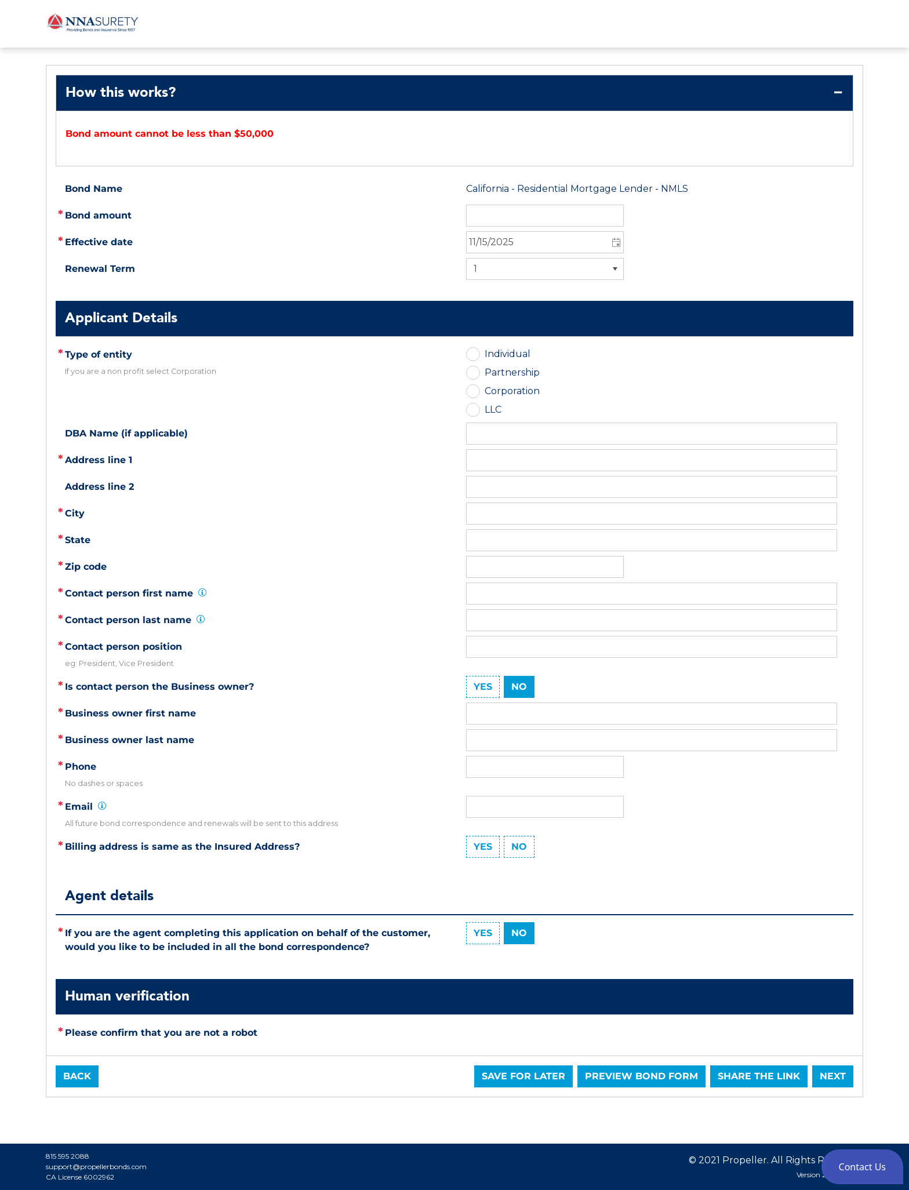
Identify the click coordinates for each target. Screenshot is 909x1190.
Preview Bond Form (641, 1076)
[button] (615, 242)
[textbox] (652, 460)
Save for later (523, 1076)
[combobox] (545, 242)
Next (833, 1076)
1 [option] (475, 268)
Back (77, 1076)
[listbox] (545, 269)
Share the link (759, 1076)
